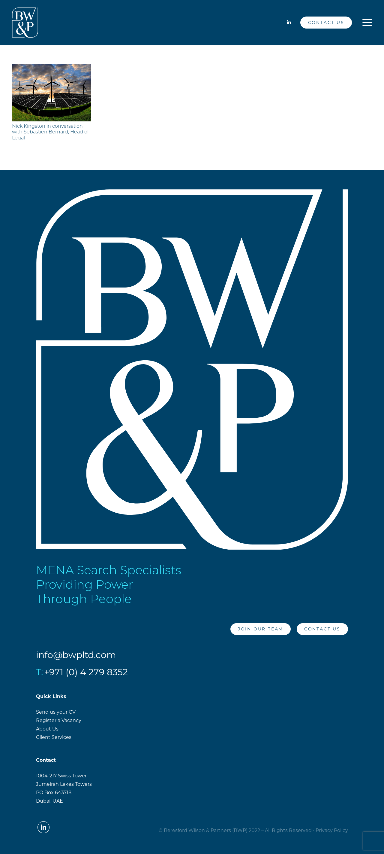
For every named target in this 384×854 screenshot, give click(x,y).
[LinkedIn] (289, 22)
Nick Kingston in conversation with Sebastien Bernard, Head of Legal (50, 132)
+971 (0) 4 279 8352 (86, 672)
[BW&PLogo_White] (25, 23)
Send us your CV (56, 712)
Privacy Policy (332, 830)
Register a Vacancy (58, 720)
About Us (47, 729)
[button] (367, 22)
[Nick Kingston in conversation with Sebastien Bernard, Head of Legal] (51, 92)
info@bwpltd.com (76, 654)
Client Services (53, 737)
